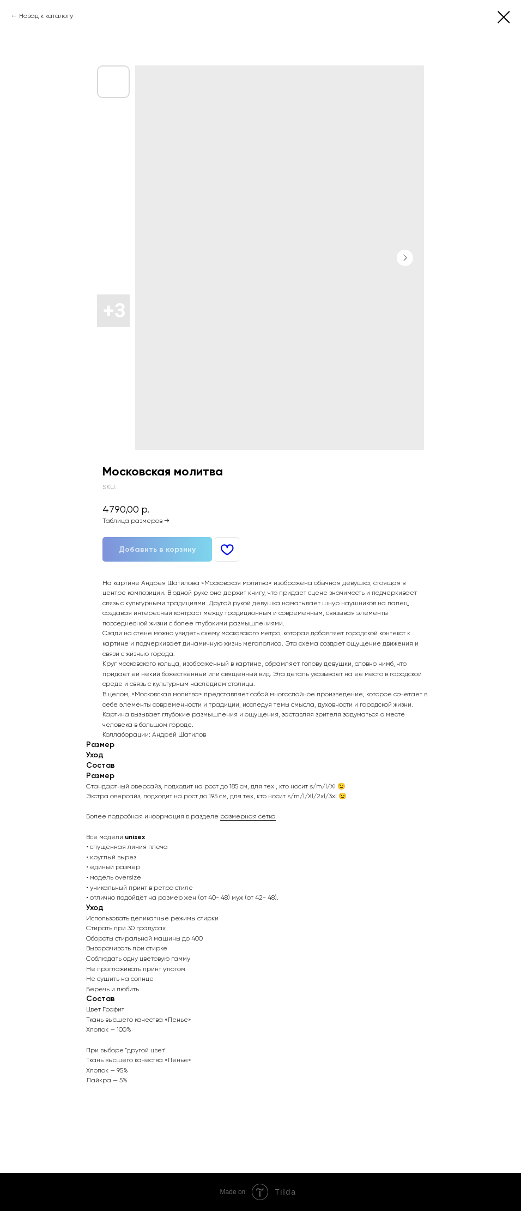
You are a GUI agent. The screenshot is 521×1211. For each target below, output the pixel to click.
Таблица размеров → (135, 521)
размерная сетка (248, 816)
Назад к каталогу (46, 16)
